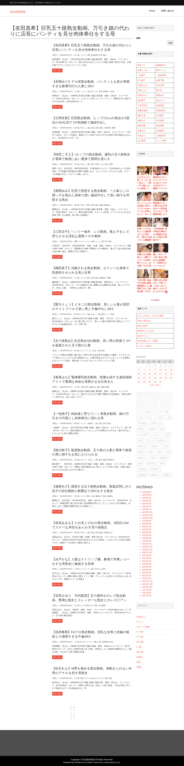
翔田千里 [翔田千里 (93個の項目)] (151, 463)
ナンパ (83, 351)
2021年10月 (147, 587)
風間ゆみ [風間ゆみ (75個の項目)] (155, 475)
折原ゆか (141, 95)
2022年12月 (147, 547)
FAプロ (83, 642)
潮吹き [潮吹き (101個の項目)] (141, 452)
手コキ (101, 678)
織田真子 (103, 278)
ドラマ (81, 241)
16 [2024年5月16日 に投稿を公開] (155, 374)
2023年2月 (147, 541)
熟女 (105, 55)
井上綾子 (141, 80)
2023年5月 (147, 532)
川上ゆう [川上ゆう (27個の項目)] (157, 435)
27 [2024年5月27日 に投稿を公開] (139, 382)
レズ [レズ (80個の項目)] (157, 412)
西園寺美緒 (142, 110)
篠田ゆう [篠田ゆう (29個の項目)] (142, 458)
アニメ (140, 622)
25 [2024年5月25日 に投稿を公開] (166, 378)
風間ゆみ (107, 205)
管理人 (54, 55)
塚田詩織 (141, 125)
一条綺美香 (161, 75)
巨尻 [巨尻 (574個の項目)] (140, 440)
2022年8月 (147, 558)
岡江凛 (159, 90)
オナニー (83, 460)
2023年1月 (147, 544)
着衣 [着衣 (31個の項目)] (169, 452)
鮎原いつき (142, 70)
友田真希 (94, 55)
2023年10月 (147, 518)
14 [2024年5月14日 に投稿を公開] (144, 374)
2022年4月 (147, 570)
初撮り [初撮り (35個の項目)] (141, 429)
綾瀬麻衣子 (161, 65)
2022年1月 (147, 578)
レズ (97, 241)
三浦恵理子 (161, 135)
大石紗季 (160, 85)
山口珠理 (141, 141)
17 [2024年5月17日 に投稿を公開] (160, 374)
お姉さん (141, 617)
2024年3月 (147, 503)
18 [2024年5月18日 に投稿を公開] (166, 374)
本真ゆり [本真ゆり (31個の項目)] (155, 446)
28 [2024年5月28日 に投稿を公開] (144, 382)
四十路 (76, 128)
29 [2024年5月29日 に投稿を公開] (150, 382)
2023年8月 (147, 524)
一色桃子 (89, 423)
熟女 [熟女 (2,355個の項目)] (151, 452)
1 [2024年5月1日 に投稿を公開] (149, 365)
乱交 (94, 351)
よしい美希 (161, 141)
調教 (109, 278)
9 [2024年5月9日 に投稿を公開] (155, 369)
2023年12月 (147, 512)
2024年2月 (147, 506)
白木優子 (160, 115)
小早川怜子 (142, 105)
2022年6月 (147, 564)
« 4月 (151, 385)
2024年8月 (147, 492)
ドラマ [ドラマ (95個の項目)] (154, 400)
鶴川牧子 (111, 460)
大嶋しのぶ (142, 90)
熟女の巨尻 (142, 326)
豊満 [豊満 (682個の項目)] (162, 463)
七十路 (140, 632)
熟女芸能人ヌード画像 (147, 341)
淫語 (106, 678)
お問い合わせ (167, 11)
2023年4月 (147, 535)
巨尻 (100, 91)
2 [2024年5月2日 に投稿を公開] (155, 365)
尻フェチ (94, 91)
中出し (83, 128)
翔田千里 (141, 115)
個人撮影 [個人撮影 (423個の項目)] (142, 423)
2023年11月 (147, 515)
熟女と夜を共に (144, 321)
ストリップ (84, 569)
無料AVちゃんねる (145, 331)
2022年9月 (147, 555)
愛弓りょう (105, 314)
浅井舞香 (105, 642)
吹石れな (94, 678)
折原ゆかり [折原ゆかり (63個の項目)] (163, 440)
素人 (139, 662)
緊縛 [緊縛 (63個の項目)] (153, 458)
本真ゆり (141, 135)
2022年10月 (147, 552)
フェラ (83, 55)
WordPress (80, 762)
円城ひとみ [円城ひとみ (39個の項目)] (156, 423)
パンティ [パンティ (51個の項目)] (155, 406)
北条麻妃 (160, 130)
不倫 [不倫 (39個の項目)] (140, 417)
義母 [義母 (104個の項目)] (140, 463)
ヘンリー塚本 (90, 241)
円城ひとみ (142, 85)
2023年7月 (147, 526)
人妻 (88, 55)
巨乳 (100, 55)
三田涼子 (103, 241)
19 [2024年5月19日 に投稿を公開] (171, 374)
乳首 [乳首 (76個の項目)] (160, 417)
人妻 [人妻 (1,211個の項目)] (169, 417)
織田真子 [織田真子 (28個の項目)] (164, 458)
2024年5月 (147, 498)
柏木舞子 (141, 100)
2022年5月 (147, 567)
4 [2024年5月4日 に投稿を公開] (165, 365)
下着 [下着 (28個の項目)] (166, 412)
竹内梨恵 (102, 605)
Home (152, 11)
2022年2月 (147, 575)
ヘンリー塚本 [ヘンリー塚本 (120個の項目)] (144, 412)
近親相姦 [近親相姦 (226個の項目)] (142, 469)
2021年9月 (147, 590)
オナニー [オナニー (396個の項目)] (142, 400)
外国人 (140, 657)
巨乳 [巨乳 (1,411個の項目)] (168, 435)
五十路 (76, 55)
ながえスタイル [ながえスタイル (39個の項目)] (153, 394)
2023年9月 (147, 521)
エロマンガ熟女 (144, 346)
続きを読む (57, 70)
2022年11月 (147, 549)
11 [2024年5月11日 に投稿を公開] (166, 369)
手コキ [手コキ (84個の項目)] (150, 440)
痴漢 (111, 164)
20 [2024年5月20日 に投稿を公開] (139, 378)
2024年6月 (147, 495)
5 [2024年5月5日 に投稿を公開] (171, 365)
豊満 (113, 128)
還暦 (76, 241)
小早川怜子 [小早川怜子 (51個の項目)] (143, 435)
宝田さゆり (89, 605)
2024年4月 (147, 500)
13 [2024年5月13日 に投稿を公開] (139, 374)
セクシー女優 (143, 627)
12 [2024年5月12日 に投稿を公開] (171, 369)
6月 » (158, 385)
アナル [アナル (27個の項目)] (168, 394)
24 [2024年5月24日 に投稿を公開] (160, 378)
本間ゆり (106, 91)
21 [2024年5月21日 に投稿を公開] (144, 378)
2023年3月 (147, 538)
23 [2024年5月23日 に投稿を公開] (155, 378)
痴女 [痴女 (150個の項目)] (160, 452)
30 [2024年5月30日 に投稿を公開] (155, 382)
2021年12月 (147, 581)
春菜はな (92, 387)
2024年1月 (147, 509)
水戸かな (97, 569)
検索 (138, 38)
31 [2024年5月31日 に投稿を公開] (160, 382)
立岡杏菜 (107, 128)
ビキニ (83, 314)
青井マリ (141, 65)
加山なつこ (161, 100)
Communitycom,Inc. (112, 762)
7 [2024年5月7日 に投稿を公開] (144, 369)
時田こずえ (99, 164)
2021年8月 (147, 593)
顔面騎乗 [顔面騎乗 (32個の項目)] (142, 475)
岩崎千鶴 (160, 80)
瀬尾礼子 (98, 496)
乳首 (88, 496)
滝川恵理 (160, 120)
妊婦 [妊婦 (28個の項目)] (162, 429)
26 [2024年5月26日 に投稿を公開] (171, 378)
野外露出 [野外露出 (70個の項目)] (155, 469)
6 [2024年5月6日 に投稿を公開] (139, 369)
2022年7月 (147, 561)
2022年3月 (147, 572)
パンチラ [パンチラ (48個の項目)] (142, 406)
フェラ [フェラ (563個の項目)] (167, 406)
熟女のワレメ (143, 336)
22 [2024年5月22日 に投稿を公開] (150, 378)
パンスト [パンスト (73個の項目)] (166, 400)
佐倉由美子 (161, 110)
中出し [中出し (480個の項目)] (150, 417)
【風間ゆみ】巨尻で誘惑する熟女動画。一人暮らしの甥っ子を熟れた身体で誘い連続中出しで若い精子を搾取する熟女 (90, 195)
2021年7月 (147, 595)
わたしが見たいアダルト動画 (150, 316)
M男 (82, 678)
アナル (83, 278)
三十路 (76, 91)
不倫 (88, 314)
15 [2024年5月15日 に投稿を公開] (150, 374)
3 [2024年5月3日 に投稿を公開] (160, 365)
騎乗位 (110, 496)
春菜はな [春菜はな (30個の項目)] (142, 446)
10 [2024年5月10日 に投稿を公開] (160, 369)
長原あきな (108, 533)
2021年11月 (147, 584)
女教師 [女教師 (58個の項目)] (152, 429)
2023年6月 (147, 529)
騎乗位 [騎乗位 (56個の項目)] (167, 475)
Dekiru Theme (93, 762)
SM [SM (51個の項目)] (139, 394)
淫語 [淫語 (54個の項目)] (166, 446)
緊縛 (103, 387)
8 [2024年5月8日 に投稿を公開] (149, 369)
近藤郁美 (160, 105)
